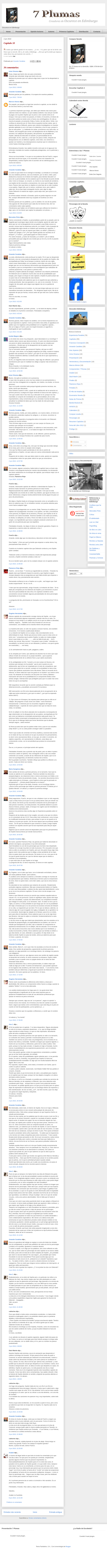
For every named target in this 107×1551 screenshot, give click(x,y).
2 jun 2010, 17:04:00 (16, 940)
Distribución (83, 31)
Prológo (72, 429)
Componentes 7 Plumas (77, 369)
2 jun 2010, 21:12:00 (16, 1235)
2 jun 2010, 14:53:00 (16, 765)
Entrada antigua (55, 1512)
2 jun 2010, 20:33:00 (16, 1101)
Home (8, 31)
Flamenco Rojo (14, 568)
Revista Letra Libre (96, 545)
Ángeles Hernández (16, 613)
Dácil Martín (73, 377)
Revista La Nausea (96, 541)
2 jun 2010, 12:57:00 (16, 461)
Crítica (91, 514)
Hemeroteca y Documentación (80, 362)
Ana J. (11, 1024)
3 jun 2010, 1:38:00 (15, 1379)
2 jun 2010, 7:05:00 (15, 97)
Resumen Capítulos (76, 421)
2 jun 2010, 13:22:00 (16, 479)
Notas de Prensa (75, 399)
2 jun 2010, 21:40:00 (16, 1307)
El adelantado (94, 518)
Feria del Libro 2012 (76, 425)
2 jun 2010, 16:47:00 (16, 865)
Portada (72, 388)
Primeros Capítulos (66, 31)
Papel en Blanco (95, 537)
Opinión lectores (37, 31)
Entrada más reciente (12, 1512)
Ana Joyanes (93, 167)
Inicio (35, 1512)
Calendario (73, 410)
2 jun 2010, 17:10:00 (16, 975)
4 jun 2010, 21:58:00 (16, 1434)
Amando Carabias (15, 92)
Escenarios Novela (76, 395)
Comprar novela (75, 414)
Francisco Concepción (77, 343)
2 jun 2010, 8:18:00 (15, 213)
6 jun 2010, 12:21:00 (16, 1498)
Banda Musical (74, 403)
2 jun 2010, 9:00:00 (15, 250)
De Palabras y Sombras (94, 549)
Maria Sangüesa (14, 769)
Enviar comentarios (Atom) (37, 1518)
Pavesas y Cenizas (96, 558)
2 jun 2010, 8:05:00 (15, 165)
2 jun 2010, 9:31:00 (15, 332)
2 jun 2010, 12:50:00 (16, 439)
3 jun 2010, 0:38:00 (15, 1346)
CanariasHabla (94, 554)
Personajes (73, 418)
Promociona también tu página (77, 302)
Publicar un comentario (14, 1502)
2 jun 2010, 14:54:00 (16, 791)
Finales (71, 380)
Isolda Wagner (14, 336)
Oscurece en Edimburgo (76, 277)
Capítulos (72, 339)
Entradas (75, 442)
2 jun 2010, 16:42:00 (16, 834)
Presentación (21, 31)
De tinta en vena (95, 533)
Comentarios (76, 445)
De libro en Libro (95, 530)
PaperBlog (93, 526)
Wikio (71, 454)
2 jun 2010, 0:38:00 (15, 87)
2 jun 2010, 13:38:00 (16, 531)
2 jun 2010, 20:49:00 (16, 1167)
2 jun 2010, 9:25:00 (15, 313)
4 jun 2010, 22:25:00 (16, 1448)
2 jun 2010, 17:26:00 (16, 1020)
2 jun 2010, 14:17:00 (16, 609)
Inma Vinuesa (14, 71)
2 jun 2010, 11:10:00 (16, 406)
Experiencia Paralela (76, 335)
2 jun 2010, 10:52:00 (16, 371)
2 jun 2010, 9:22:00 (15, 301)
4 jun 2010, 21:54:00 (16, 1412)
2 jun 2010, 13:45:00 (16, 564)
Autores (51, 31)
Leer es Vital (93, 522)
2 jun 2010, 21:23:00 (16, 1270)
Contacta (96, 31)
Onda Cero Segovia (95, 174)
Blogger (68, 1546)
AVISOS (72, 406)
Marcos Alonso (14, 102)
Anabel (11, 1453)
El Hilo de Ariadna (75, 391)
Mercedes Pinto (14, 217)
